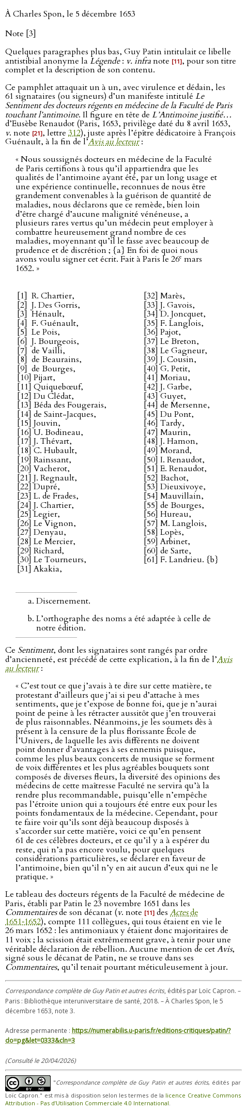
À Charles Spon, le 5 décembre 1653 (70, 14)
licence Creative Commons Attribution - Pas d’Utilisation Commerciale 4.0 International (123, 1099)
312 (74, 133)
